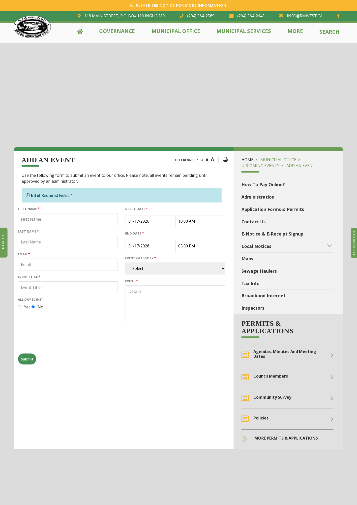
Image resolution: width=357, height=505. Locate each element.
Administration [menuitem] (257, 197)
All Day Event (30, 299)
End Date (134, 233)
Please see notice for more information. (182, 5)
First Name (28, 209)
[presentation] (55, 339)
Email (24, 254)
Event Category (140, 258)
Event (131, 280)
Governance (117, 31)
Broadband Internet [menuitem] (263, 295)
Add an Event (300, 165)
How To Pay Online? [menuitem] (263, 184)
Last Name (28, 231)
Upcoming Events (260, 165)
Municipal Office (175, 31)
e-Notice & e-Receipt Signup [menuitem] (272, 234)
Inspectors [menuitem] (252, 308)
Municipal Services (243, 31)
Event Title (29, 276)
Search (329, 31)
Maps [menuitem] (247, 259)
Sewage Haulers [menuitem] (259, 271)
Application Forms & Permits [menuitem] (272, 209)
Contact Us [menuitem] (253, 222)
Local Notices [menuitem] (256, 246)
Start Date (136, 209)
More (295, 31)
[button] (329, 245)
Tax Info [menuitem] (250, 283)
